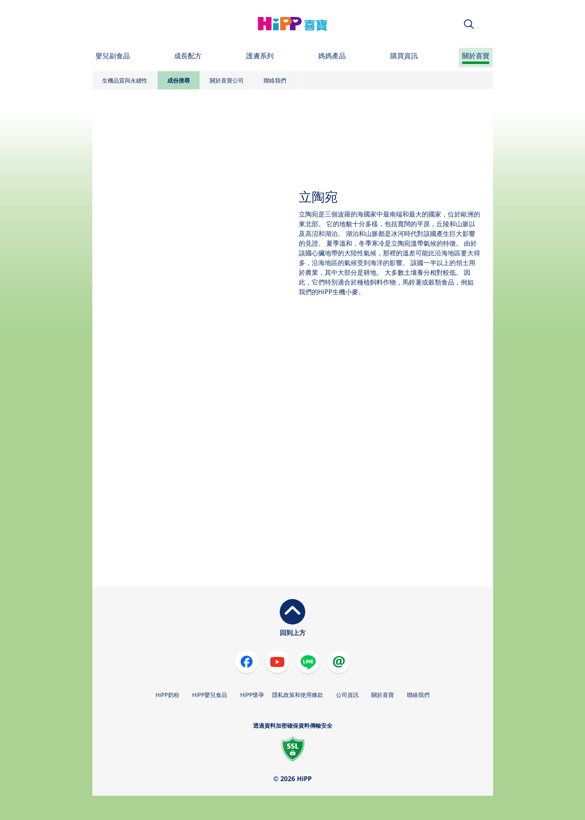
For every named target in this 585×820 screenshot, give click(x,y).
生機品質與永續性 (124, 80)
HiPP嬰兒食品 (210, 695)
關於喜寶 (382, 695)
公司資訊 (347, 695)
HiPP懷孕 (252, 695)
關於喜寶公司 (227, 80)
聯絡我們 (275, 80)
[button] (469, 24)
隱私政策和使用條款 (297, 695)
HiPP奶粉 (167, 695)
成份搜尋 (178, 80)
